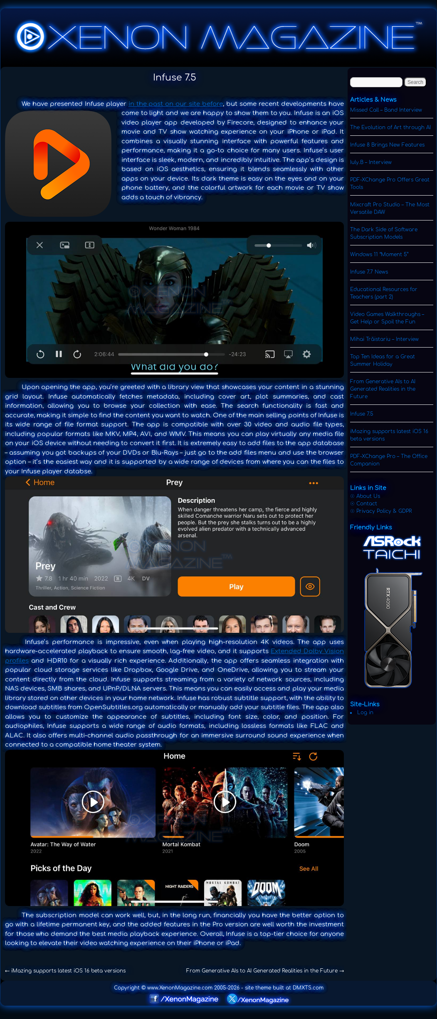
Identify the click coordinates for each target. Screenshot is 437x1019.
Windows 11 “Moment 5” (379, 254)
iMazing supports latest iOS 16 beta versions (65, 971)
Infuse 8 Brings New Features (387, 145)
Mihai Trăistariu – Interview (384, 339)
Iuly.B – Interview (371, 162)
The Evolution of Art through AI (390, 127)
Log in (365, 712)
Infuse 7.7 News (369, 272)
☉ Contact (363, 504)
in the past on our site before (175, 104)
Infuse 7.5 (361, 414)
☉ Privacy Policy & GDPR (381, 511)
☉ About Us (365, 496)
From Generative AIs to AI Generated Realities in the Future (265, 971)
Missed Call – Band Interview (386, 110)
